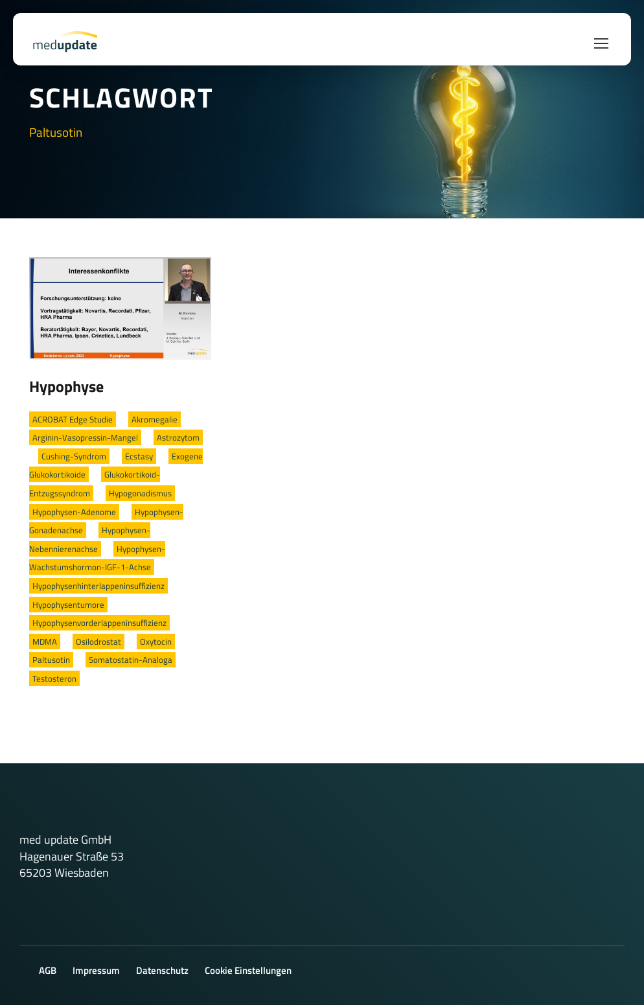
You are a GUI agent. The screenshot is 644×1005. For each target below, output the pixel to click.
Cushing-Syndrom (73, 456)
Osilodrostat (98, 641)
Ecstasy (139, 456)
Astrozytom (178, 437)
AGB (47, 970)
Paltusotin (51, 659)
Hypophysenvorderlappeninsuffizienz (99, 622)
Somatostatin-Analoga (130, 659)
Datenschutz (162, 970)
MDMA (44, 641)
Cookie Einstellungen (248, 970)
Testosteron (54, 678)
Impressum (96, 970)
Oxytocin (156, 641)
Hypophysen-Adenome (74, 511)
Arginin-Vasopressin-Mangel (85, 437)
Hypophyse (66, 386)
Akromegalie (155, 419)
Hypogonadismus (140, 493)
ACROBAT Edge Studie (72, 419)
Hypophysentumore (68, 604)
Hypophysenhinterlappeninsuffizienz (98, 585)
